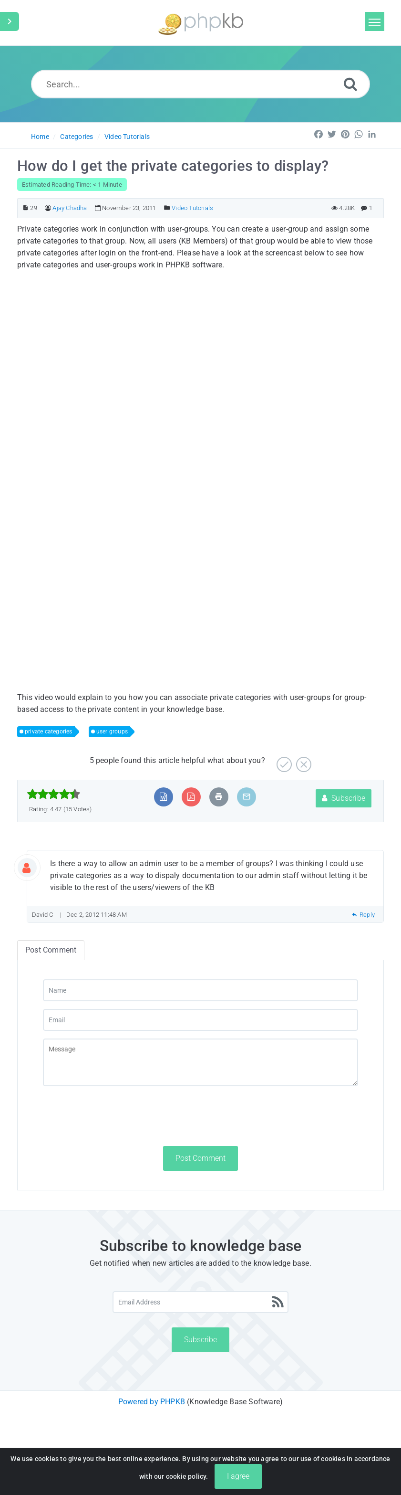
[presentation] (115, 1116)
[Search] (350, 84)
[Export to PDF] (191, 797)
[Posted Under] (167, 208)
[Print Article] (219, 797)
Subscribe (343, 798)
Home (40, 136)
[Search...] (200, 84)
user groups (112, 731)
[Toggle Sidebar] (9, 21)
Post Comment (200, 1158)
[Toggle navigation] (374, 21)
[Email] (200, 1020)
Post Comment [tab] (50, 949)
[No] (302, 761)
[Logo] (200, 22)
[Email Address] (200, 1302)
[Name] (200, 990)
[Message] (200, 1062)
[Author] (48, 208)
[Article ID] (25, 208)
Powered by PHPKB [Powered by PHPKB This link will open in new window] (151, 1401)
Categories (76, 136)
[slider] (53, 794)
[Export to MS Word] (163, 797)
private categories (48, 731)
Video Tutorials (127, 136)
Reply (363, 914)
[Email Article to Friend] (246, 797)
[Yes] (283, 761)
